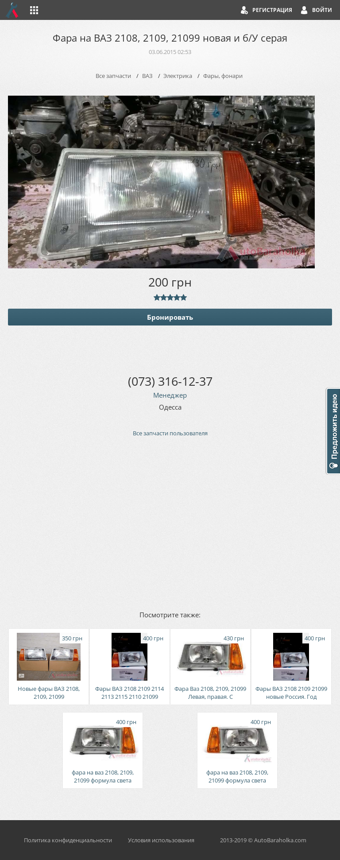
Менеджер (170, 395)
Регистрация (272, 10)
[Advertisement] (170, 523)
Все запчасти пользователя (170, 433)
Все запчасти (113, 76)
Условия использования (161, 840)
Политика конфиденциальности (68, 840)
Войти (322, 10)
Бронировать (170, 317)
